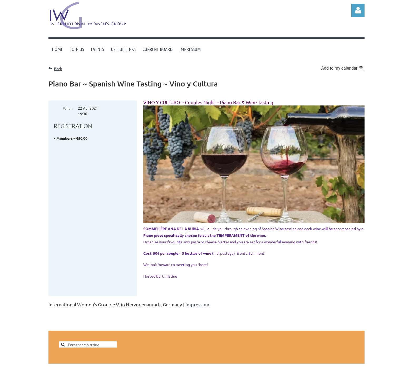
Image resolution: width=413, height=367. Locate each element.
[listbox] (343, 68)
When (68, 108)
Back (58, 68)
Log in (358, 10)
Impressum (197, 304)
